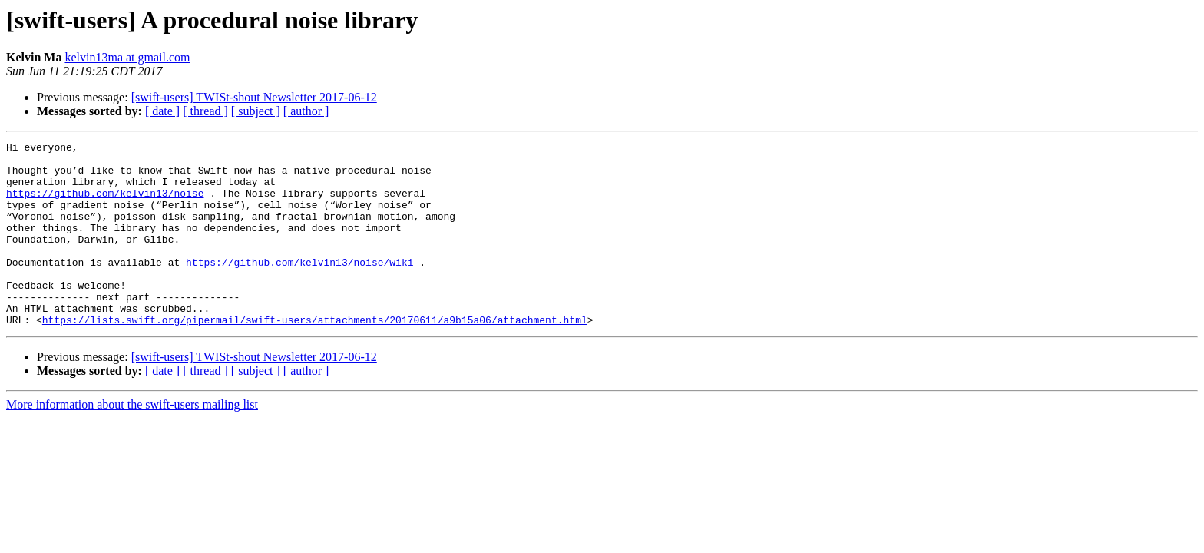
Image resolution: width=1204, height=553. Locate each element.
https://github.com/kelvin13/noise (104, 204)
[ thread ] (205, 111)
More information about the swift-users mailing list (132, 441)
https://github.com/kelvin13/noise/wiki (299, 287)
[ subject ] (255, 111)
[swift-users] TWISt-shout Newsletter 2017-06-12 (254, 97)
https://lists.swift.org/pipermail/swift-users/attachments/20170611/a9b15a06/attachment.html (314, 356)
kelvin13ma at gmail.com (127, 57)
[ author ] (306, 111)
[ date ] (162, 111)
